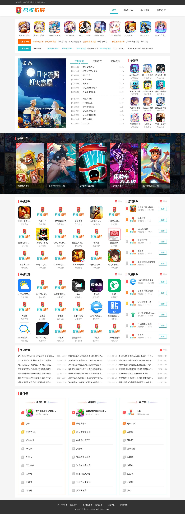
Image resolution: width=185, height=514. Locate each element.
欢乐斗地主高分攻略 (146, 262)
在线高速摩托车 (89, 115)
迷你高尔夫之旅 (89, 111)
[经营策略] (75, 88)
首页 (114, 10)
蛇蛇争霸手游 (38, 42)
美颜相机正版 (147, 49)
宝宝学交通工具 (144, 302)
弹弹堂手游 (62, 42)
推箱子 (140, 251)
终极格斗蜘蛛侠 (89, 92)
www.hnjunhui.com (101, 509)
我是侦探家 (87, 119)
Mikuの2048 (143, 229)
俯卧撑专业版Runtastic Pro (147, 313)
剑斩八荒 (86, 75)
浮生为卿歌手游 (75, 42)
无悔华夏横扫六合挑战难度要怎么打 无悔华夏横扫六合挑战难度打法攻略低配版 (137, 365)
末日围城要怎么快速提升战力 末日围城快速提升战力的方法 (36, 360)
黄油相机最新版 (134, 49)
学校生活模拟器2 (90, 88)
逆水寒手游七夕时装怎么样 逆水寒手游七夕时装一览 (86, 382)
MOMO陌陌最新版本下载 (40, 49)
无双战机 (86, 123)
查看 (163, 209)
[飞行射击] (75, 84)
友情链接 (98, 505)
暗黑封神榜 (87, 99)
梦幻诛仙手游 (50, 42)
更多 (118, 201)
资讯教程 (161, 10)
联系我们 (111, 505)
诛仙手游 (144, 42)
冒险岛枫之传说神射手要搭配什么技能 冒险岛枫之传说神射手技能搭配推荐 (137, 382)
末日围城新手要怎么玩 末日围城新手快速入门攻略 (137, 356)
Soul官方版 (81, 49)
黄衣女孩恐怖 (88, 67)
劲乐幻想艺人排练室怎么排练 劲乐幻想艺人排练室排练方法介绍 (36, 365)
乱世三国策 (87, 79)
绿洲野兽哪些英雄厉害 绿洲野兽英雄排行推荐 (137, 369)
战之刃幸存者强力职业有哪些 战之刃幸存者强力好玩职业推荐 (36, 378)
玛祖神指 (141, 218)
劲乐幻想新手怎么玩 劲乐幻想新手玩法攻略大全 (86, 365)
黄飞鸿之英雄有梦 (145, 291)
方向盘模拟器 (88, 107)
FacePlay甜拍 (105, 49)
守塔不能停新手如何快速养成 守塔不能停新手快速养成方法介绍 (36, 373)
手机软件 (128, 10)
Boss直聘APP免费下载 (69, 49)
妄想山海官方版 (89, 42)
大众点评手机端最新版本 (120, 49)
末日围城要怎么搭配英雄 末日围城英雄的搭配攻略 (86, 356)
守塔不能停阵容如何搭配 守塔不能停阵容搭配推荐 (86, 373)
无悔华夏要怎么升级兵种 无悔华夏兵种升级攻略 (36, 369)
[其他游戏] (75, 67)
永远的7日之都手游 (104, 42)
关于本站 (61, 505)
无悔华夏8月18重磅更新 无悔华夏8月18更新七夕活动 (86, 360)
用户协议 (86, 505)
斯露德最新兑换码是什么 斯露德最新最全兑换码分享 (36, 382)
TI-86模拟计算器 (145, 324)
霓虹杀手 (86, 84)
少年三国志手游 (132, 42)
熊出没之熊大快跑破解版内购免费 (147, 207)
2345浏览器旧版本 (145, 280)
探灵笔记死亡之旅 (90, 71)
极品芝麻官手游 (118, 42)
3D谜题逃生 (87, 103)
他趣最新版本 (92, 49)
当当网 (140, 335)
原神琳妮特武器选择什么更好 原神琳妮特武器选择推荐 (137, 378)
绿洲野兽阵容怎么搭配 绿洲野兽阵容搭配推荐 (86, 369)
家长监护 (73, 505)
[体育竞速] (75, 111)
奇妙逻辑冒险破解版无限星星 (46, 411)
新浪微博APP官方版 (54, 49)
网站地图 (124, 505)
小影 (139, 411)
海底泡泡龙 (142, 240)
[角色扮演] (75, 75)
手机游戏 (145, 10)
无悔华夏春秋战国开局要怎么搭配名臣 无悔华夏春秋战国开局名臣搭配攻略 (137, 360)
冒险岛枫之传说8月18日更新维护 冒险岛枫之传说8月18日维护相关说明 (36, 356)
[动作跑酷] (75, 92)
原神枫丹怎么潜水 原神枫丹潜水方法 (133, 373)
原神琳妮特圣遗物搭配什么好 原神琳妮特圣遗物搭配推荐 (86, 378)
